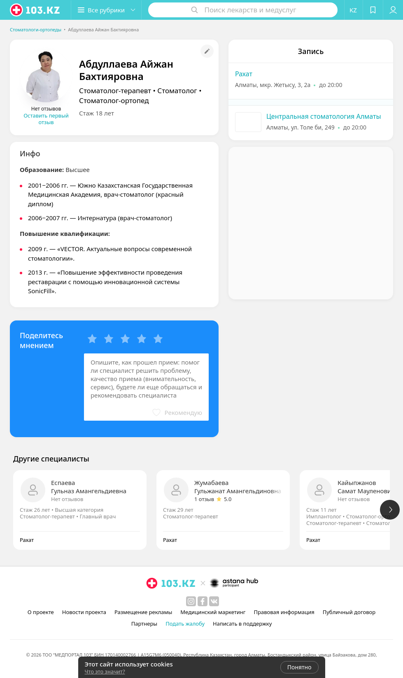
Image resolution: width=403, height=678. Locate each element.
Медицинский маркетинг (212, 612)
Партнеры (144, 623)
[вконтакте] (214, 601)
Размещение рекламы (143, 612)
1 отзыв (204, 499)
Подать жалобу (185, 623)
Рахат (243, 74)
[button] (106, 9)
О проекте (41, 612)
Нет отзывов (67, 499)
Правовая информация (284, 612)
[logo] (35, 9)
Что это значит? (105, 671)
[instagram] (191, 601)
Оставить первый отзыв (46, 118)
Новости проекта (84, 612)
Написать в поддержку (242, 623)
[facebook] (202, 601)
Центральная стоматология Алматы (323, 116)
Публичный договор (349, 612)
